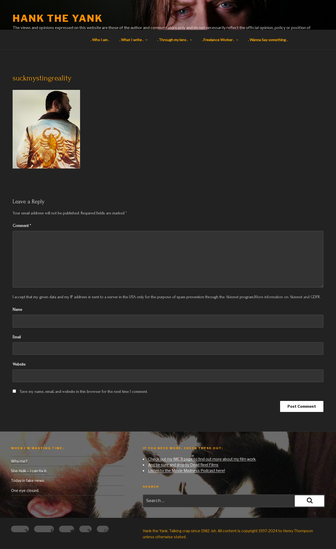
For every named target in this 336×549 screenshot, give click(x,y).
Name (17, 309)
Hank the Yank (58, 18)
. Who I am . (100, 39)
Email (17, 337)
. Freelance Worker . (220, 39)
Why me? (19, 461)
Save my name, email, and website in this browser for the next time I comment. (84, 391)
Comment (22, 225)
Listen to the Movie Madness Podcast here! (186, 470)
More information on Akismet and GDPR (287, 297)
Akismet (232, 297)
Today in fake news (27, 480)
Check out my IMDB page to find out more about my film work (202, 459)
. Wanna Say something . (267, 39)
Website (19, 364)
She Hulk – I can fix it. (29, 471)
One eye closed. (25, 490)
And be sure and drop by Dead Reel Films (183, 465)
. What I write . (133, 39)
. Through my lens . (175, 39)
